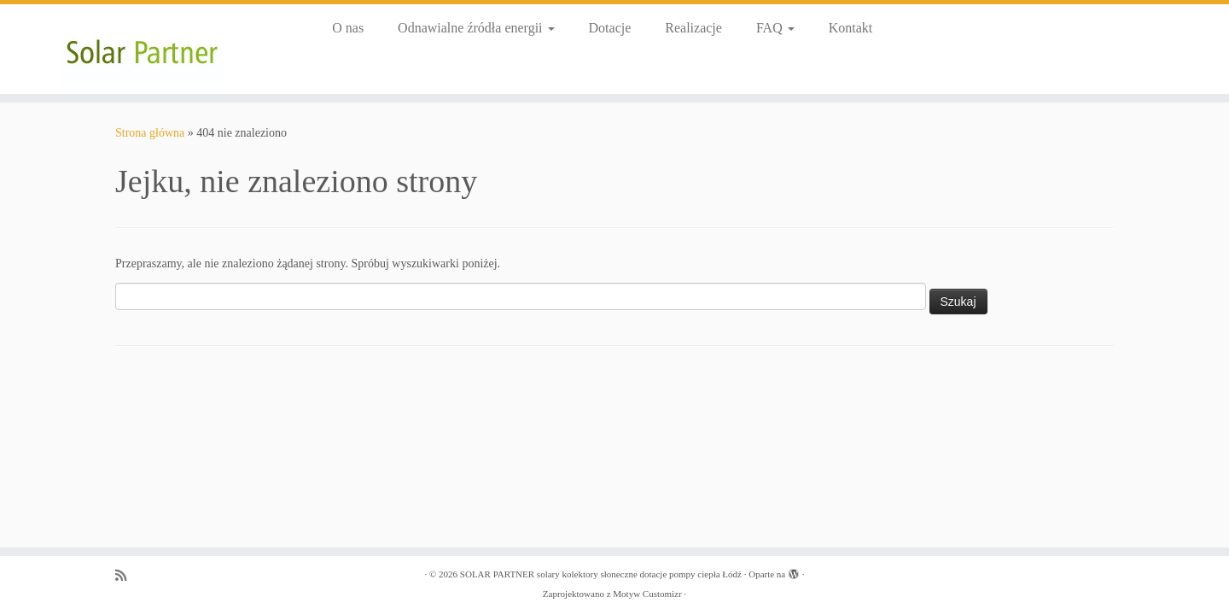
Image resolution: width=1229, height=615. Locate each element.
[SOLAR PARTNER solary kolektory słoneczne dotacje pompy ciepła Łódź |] (141, 49)
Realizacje (693, 27)
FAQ (775, 27)
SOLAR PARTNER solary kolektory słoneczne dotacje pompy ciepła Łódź (601, 574)
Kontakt (851, 27)
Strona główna (149, 132)
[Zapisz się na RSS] (126, 575)
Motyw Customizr (647, 594)
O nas (348, 27)
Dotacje (610, 27)
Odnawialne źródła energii (476, 27)
